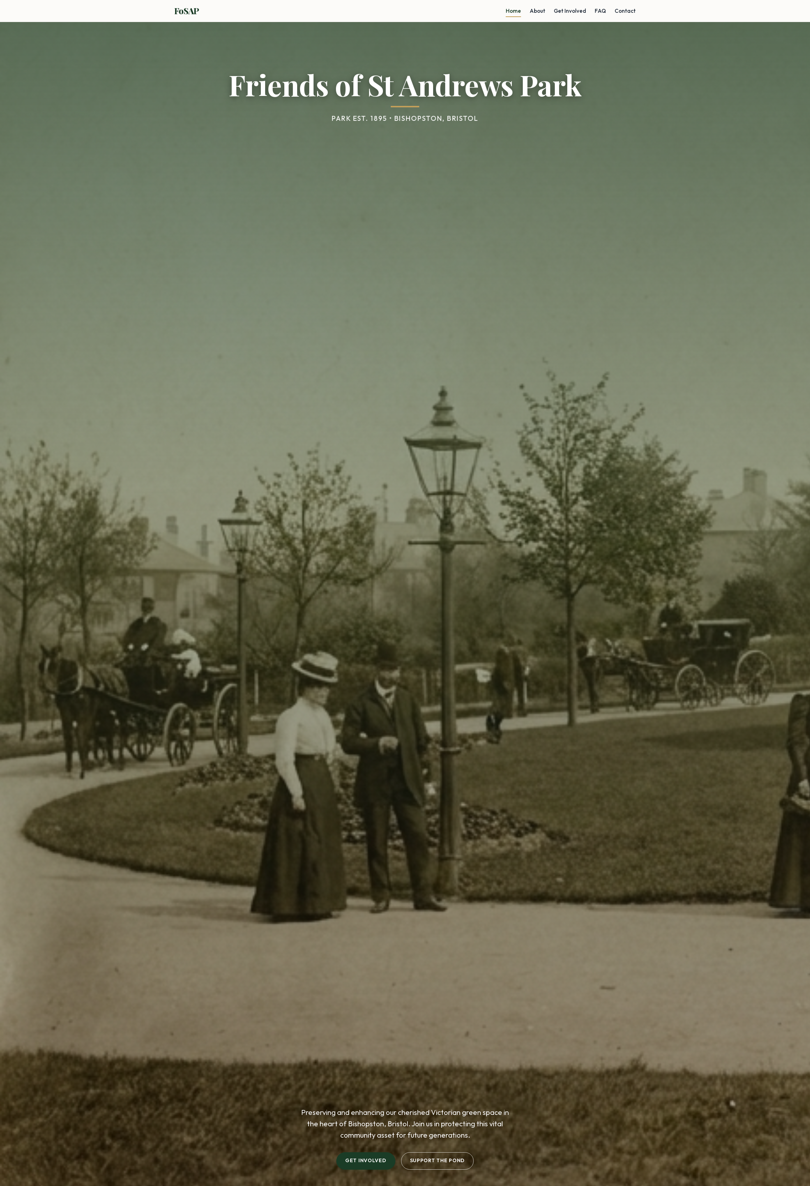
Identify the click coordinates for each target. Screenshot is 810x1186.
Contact (625, 10)
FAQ (600, 10)
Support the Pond (437, 1160)
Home (513, 10)
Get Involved (570, 10)
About (537, 10)
